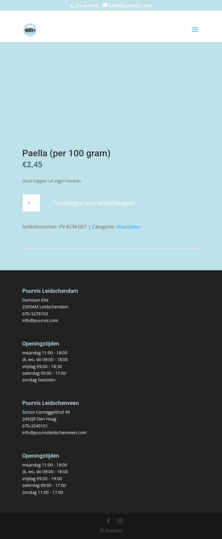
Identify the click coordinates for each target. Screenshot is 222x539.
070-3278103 (35, 314)
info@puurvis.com (40, 320)
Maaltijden (128, 226)
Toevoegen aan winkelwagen (93, 203)
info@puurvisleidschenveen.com (54, 432)
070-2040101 (35, 426)
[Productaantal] (31, 203)
